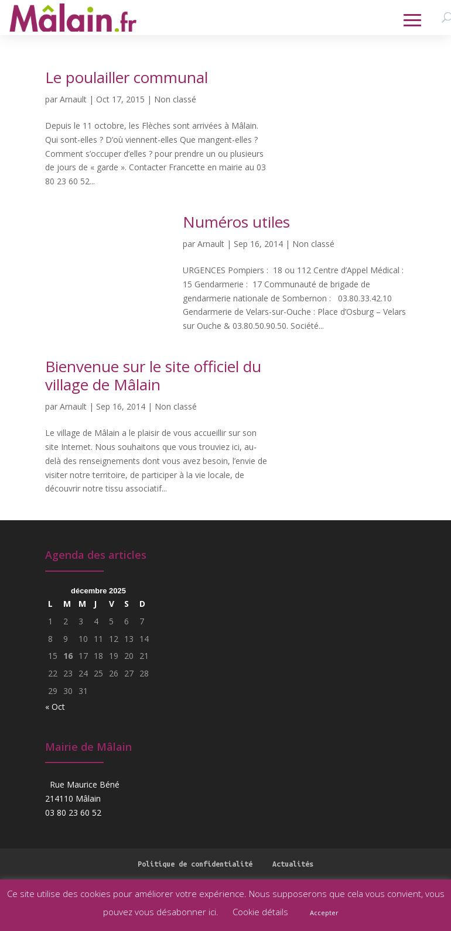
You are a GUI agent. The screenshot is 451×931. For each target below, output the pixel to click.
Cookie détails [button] (260, 912)
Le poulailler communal (126, 77)
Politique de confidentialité (195, 864)
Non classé (175, 99)
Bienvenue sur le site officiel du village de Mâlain (153, 375)
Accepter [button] (324, 912)
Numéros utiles (236, 221)
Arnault (73, 99)
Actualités (292, 864)
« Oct (55, 706)
